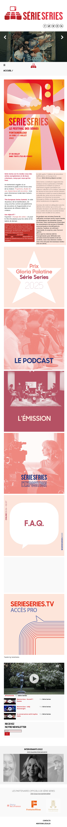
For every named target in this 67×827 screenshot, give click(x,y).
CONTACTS (46, 821)
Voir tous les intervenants (37, 752)
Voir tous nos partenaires (40, 793)
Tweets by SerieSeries (11, 657)
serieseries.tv (12, 235)
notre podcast (17, 236)
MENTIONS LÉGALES (43, 823)
